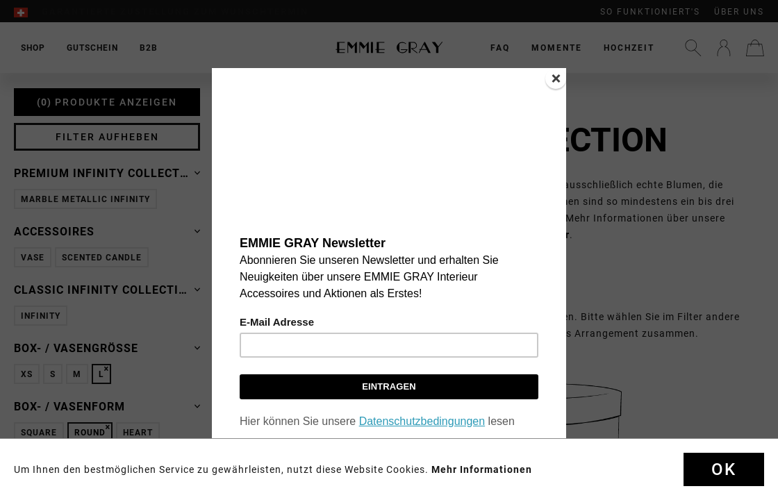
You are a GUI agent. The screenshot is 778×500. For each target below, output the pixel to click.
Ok (723, 469)
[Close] (555, 78)
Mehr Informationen (481, 469)
